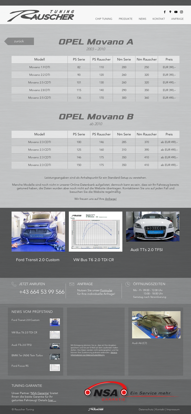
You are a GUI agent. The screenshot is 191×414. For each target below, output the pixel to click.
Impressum (173, 409)
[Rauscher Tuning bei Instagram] (181, 12)
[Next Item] (174, 325)
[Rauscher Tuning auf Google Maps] (170, 12)
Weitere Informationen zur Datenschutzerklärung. (94, 353)
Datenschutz (146, 409)
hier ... (52, 400)
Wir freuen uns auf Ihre (89, 199)
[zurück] (19, 41)
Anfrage (110, 199)
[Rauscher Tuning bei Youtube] (176, 12)
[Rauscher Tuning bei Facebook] (165, 12)
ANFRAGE (85, 284)
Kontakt (160, 409)
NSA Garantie (40, 393)
